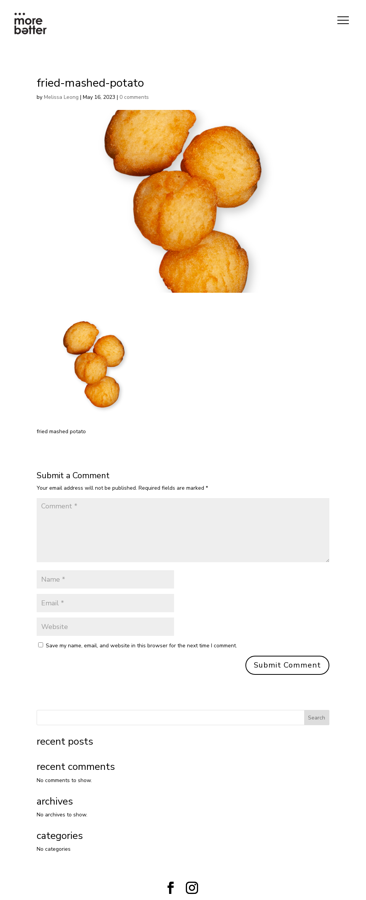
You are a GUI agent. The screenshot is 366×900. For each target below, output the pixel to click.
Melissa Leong (61, 97)
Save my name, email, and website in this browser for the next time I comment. (141, 645)
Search (316, 717)
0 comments (134, 97)
